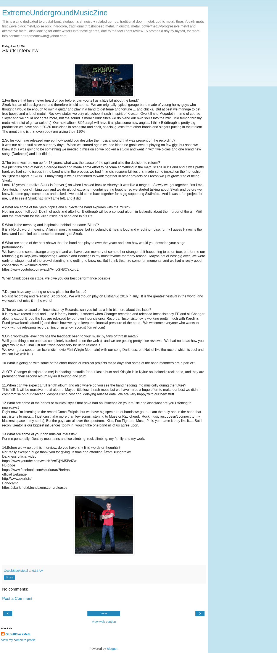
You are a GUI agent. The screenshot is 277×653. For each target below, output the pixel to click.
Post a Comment (17, 598)
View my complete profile (18, 640)
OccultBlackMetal (18, 634)
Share (9, 577)
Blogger (112, 648)
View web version (104, 621)
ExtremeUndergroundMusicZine (55, 13)
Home (103, 613)
